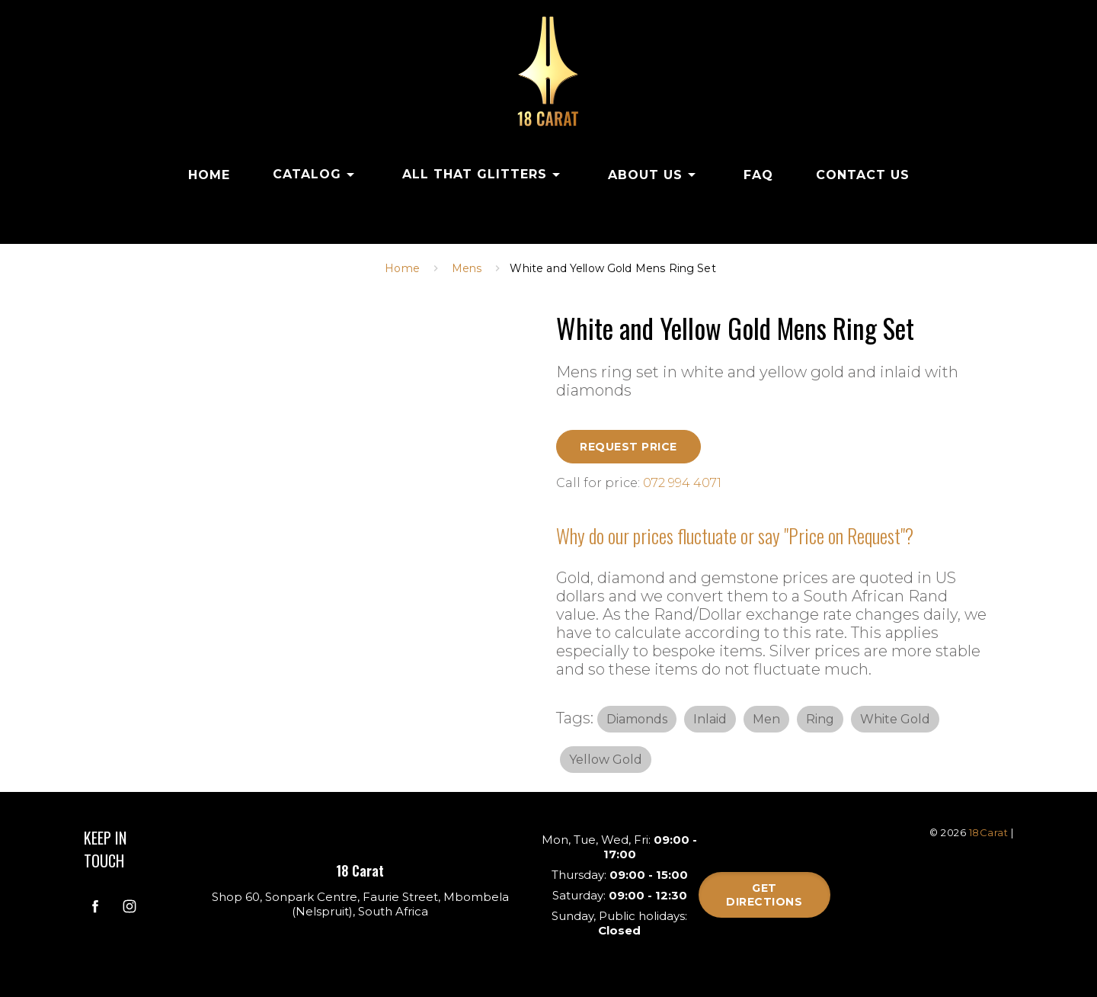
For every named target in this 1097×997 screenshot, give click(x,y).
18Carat (989, 832)
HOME (209, 175)
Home (402, 268)
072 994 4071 (682, 483)
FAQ (758, 175)
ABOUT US (654, 174)
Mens (467, 268)
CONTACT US (863, 175)
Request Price (628, 447)
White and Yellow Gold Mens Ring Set (612, 268)
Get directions (764, 895)
